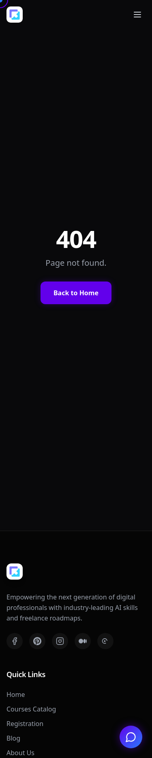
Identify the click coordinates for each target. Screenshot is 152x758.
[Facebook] (14, 641)
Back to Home (76, 292)
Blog (13, 738)
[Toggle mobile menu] (137, 14)
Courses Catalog (31, 709)
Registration (24, 723)
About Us (20, 752)
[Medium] (83, 641)
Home (15, 694)
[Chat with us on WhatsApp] (131, 737)
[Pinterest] (37, 641)
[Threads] (105, 641)
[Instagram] (60, 641)
